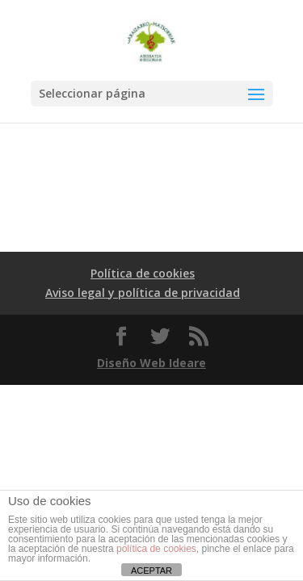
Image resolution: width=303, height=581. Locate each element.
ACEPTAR (151, 570)
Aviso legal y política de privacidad (142, 292)
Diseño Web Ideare (151, 362)
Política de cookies (142, 273)
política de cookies (156, 548)
